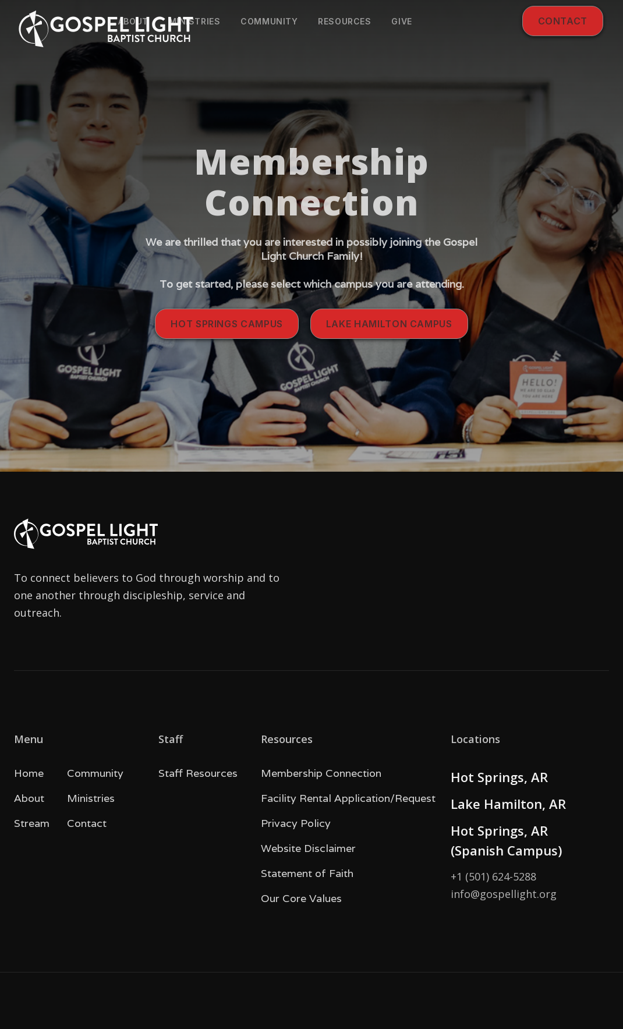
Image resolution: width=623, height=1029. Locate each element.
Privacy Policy (296, 823)
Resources (344, 21)
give (401, 21)
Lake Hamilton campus (389, 324)
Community (95, 773)
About (133, 21)
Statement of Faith (307, 873)
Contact (562, 21)
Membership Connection (321, 773)
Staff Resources (198, 773)
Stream (31, 823)
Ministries (195, 21)
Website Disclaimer (308, 848)
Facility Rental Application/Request (348, 798)
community (269, 21)
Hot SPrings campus (227, 324)
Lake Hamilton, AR (508, 803)
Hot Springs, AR (499, 777)
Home (29, 773)
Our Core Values (301, 898)
